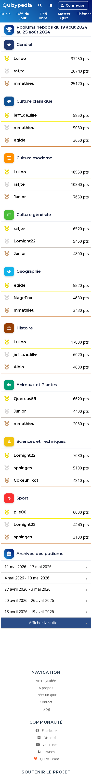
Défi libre (43, 16)
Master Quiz (64, 16)
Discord (46, 737)
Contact (46, 702)
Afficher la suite (43, 622)
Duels (5, 14)
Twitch (46, 752)
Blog (46, 709)
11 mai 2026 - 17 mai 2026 (28, 566)
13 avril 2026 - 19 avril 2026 (29, 611)
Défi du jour (22, 16)
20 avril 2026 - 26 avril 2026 (29, 600)
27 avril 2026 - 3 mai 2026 (27, 589)
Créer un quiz (46, 695)
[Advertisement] (46, 643)
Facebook (46, 730)
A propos (46, 687)
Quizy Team (46, 759)
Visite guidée (46, 680)
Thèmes (84, 14)
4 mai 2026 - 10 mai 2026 (26, 578)
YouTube (46, 744)
